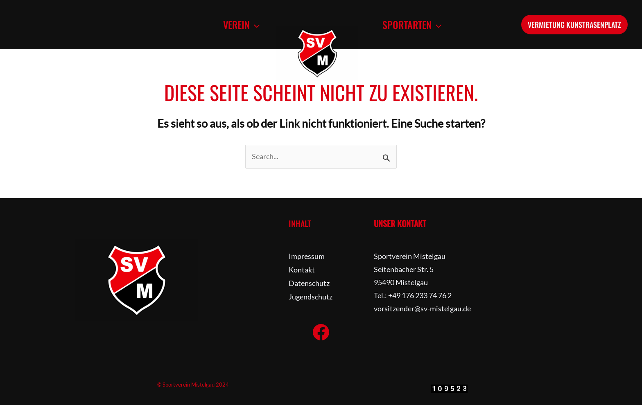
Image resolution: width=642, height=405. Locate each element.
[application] (253, 24)
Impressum (307, 256)
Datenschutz (309, 282)
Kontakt (302, 269)
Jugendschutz (310, 295)
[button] (240, 24)
